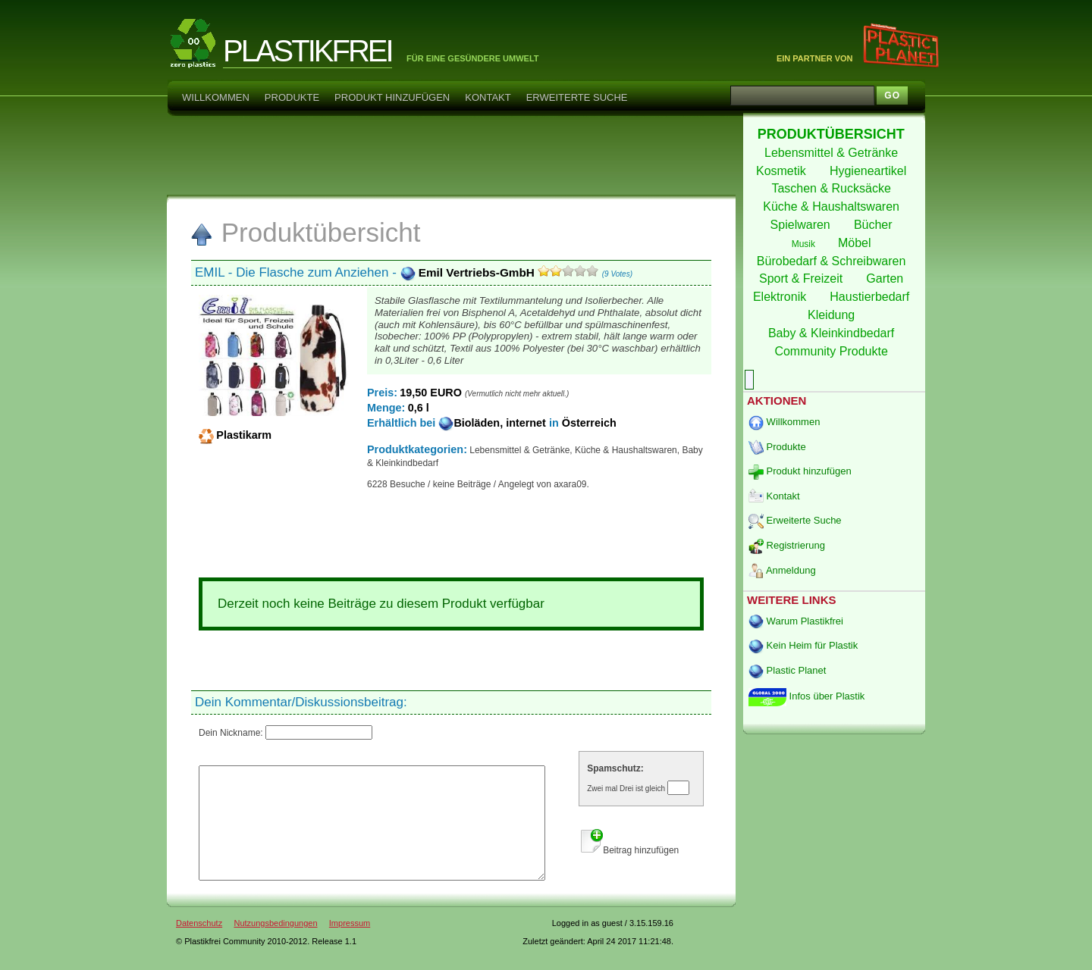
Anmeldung (782, 570)
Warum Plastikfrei (795, 621)
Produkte (292, 97)
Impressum (349, 945)
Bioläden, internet (493, 423)
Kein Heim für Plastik (803, 645)
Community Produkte (832, 351)
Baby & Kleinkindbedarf (833, 333)
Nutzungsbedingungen (275, 945)
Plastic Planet (787, 670)
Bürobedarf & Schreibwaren (833, 261)
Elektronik (781, 296)
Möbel (856, 242)
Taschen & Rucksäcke (832, 188)
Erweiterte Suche (577, 97)
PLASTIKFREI (307, 50)
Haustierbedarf (871, 296)
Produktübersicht (305, 232)
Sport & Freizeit (802, 278)
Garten (886, 278)
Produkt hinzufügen (392, 97)
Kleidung (833, 314)
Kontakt (487, 97)
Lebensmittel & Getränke (833, 152)
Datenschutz (199, 945)
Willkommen (215, 97)
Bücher (875, 224)
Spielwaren (802, 224)
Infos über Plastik (806, 696)
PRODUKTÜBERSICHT (833, 134)
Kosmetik (782, 170)
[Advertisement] (450, 154)
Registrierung (786, 545)
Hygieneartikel (870, 170)
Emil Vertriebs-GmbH (469, 272)
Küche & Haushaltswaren (832, 206)
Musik (805, 244)
